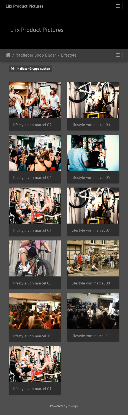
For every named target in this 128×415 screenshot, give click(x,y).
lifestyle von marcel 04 (32, 177)
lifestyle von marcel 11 (91, 335)
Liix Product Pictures (24, 6)
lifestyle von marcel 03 (91, 124)
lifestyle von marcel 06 (32, 230)
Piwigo (73, 406)
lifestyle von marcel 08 (32, 283)
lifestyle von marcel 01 (32, 388)
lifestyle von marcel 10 (32, 336)
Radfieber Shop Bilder (36, 55)
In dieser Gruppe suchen (30, 69)
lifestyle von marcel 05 (91, 177)
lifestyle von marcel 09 (91, 283)
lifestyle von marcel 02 (32, 125)
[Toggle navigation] (118, 6)
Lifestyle (68, 55)
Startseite (8, 55)
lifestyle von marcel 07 (91, 230)
